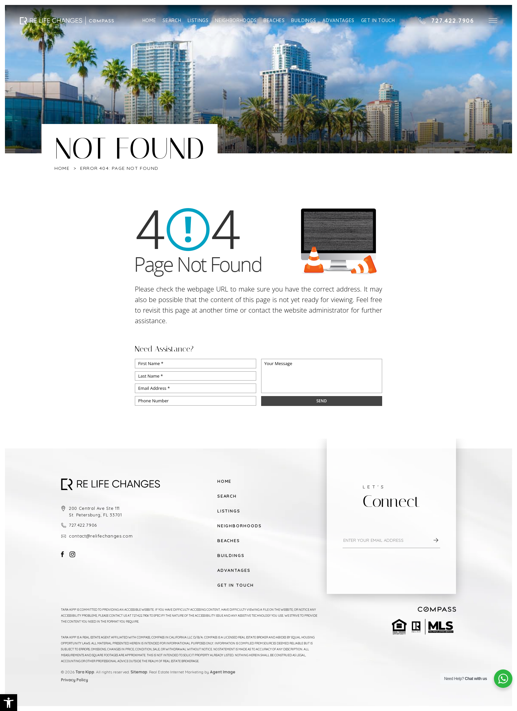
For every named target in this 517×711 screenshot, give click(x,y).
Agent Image (222, 671)
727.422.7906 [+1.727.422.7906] (83, 525)
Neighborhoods (236, 20)
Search (172, 20)
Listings (198, 20)
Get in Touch (378, 20)
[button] (493, 20)
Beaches (274, 20)
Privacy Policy (74, 679)
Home (149, 20)
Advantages (338, 20)
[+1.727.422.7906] (446, 21)
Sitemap (139, 671)
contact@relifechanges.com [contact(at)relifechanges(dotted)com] (101, 536)
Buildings (303, 20)
